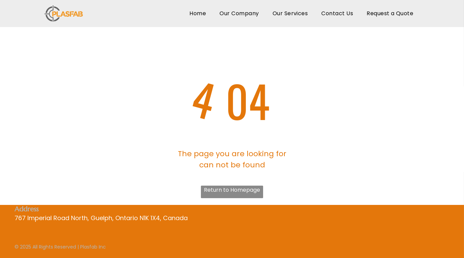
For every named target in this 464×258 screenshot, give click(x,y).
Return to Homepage (232, 190)
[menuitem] (198, 13)
